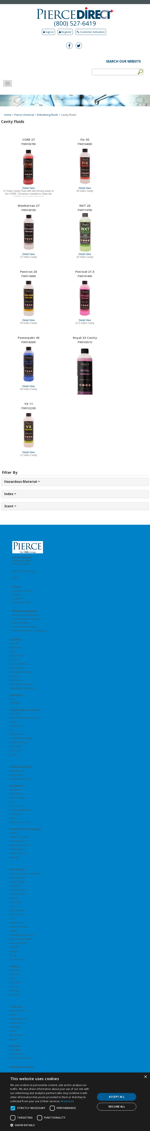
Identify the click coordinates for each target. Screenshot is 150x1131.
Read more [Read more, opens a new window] (67, 1101)
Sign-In (48, 32)
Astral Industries (21, 622)
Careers (16, 594)
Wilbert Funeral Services (25, 615)
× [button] (145, 1076)
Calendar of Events (22, 590)
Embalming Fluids (47, 115)
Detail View (29, 188)
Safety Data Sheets (21, 1067)
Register (65, 32)
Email (15, 577)
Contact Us (18, 598)
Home (7, 115)
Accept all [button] (116, 1096)
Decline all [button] (116, 1106)
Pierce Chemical (24, 115)
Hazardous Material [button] (21, 481)
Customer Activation (91, 32)
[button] (51, 1125)
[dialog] (75, 1102)
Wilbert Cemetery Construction (29, 630)
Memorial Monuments (24, 626)
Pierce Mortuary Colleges (26, 618)
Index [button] (9, 494)
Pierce (16, 587)
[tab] (75, 482)
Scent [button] (9, 506)
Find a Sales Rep (21, 602)
